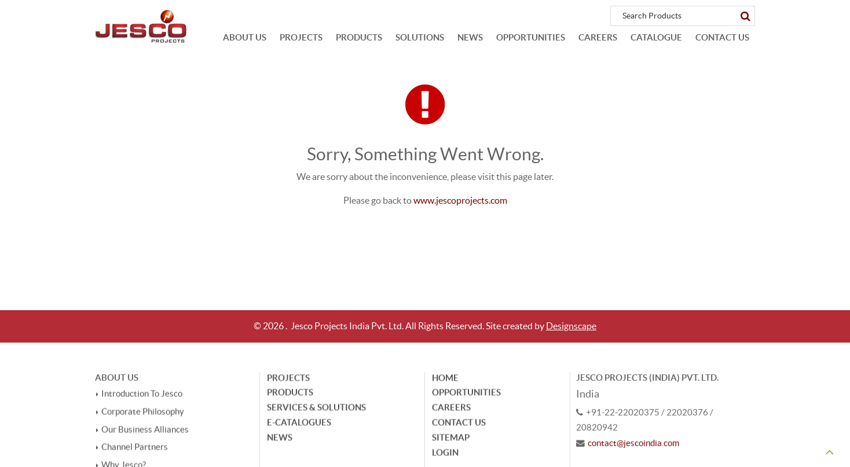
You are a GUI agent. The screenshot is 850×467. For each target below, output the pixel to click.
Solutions (419, 37)
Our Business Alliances (145, 430)
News (470, 37)
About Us (244, 37)
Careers (597, 37)
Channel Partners (134, 448)
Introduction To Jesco (141, 395)
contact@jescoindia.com (633, 443)
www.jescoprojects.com (460, 200)
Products (359, 37)
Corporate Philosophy (142, 412)
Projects (301, 37)
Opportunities (530, 37)
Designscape (571, 326)
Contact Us (722, 37)
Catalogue (656, 37)
